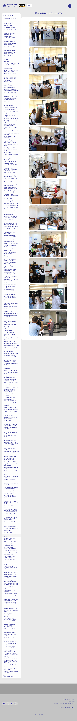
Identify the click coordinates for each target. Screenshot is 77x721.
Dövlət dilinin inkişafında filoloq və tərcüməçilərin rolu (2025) (11, 188)
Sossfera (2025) (8, 25)
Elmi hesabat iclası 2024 (9, 241)
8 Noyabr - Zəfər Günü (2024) (11, 219)
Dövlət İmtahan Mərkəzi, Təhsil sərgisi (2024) (11, 30)
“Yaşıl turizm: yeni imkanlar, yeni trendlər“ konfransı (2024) (11, 64)
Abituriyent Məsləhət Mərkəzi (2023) (10, 535)
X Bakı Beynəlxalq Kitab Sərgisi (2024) (11, 208)
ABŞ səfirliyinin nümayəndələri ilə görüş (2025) (11, 464)
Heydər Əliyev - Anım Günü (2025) (10, 436)
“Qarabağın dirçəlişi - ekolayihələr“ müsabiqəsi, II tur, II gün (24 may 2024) (11, 169)
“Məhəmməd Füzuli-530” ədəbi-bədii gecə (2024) (11, 112)
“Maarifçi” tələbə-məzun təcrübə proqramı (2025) (9, 125)
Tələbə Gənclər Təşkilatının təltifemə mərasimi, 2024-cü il (11, 654)
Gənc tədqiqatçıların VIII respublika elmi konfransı (10, 297)
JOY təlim (6, 59)
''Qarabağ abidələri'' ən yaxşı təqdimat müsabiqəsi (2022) (10, 587)
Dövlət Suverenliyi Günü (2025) (11, 243)
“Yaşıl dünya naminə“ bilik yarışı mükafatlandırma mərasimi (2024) (11, 149)
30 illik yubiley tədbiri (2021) (10, 96)
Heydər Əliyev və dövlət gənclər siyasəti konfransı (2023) (11, 600)
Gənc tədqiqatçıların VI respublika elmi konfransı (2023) (10, 496)
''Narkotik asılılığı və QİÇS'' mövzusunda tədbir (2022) (10, 580)
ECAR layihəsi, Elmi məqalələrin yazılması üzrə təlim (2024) (11, 155)
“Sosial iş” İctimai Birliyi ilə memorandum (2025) (10, 253)
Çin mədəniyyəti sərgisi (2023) (11, 528)
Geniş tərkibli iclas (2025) (10, 385)
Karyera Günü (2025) (8, 105)
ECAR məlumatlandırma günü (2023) (10, 563)
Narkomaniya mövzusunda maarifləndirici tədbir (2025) (10, 78)
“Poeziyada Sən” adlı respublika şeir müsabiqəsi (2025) (11, 452)
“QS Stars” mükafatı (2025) (10, 411)
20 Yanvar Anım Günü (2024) (10, 541)
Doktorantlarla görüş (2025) (10, 347)
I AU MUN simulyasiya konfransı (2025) (11, 364)
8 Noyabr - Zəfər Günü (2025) (11, 382)
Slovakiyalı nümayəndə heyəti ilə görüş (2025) (11, 327)
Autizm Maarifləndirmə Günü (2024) (10, 665)
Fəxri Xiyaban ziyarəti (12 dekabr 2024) (9, 233)
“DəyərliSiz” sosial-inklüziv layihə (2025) (10, 428)
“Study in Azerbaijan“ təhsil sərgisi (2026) (10, 480)
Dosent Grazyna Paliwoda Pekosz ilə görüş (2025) (10, 44)
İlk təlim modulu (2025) (9, 341)
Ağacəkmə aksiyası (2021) (10, 526)
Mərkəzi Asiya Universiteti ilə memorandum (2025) (10, 418)
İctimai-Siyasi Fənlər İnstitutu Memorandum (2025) (11, 71)
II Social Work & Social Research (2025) (9, 81)
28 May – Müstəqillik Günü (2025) (10, 56)
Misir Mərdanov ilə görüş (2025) (11, 387)
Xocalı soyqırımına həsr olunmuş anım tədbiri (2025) (10, 283)
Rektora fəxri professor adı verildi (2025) (10, 316)
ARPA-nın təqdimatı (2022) (10, 574)
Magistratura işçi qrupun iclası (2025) (11, 266)
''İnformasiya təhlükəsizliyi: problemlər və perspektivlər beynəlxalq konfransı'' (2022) (10, 510)
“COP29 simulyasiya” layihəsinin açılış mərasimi (10, 650)
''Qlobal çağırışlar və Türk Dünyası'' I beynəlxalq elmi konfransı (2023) (10, 492)
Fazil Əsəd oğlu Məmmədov (10, 550)
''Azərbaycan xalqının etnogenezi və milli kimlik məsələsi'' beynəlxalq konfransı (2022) (11, 501)
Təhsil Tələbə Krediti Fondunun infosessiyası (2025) (11, 414)
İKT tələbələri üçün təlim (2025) (11, 313)
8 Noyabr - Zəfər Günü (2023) (11, 608)
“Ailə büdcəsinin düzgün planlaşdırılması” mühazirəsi (10, 647)
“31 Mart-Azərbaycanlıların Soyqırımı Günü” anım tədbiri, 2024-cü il (10, 661)
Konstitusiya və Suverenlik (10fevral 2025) (10, 263)
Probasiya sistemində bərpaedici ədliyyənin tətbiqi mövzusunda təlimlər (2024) (10, 223)
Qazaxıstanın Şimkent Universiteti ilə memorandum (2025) (10, 432)
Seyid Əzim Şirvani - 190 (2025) (11, 370)
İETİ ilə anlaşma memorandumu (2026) (11, 468)
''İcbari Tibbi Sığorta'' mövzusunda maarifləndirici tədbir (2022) (10, 568)
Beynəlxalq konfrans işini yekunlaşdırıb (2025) (9, 53)
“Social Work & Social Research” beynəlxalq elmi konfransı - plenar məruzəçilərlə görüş (10, 624)
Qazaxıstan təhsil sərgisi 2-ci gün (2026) (11, 483)
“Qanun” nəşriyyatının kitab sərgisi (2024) (10, 158)
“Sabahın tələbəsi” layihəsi (10, 606)
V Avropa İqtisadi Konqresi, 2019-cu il (10, 506)
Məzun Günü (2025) (8, 330)
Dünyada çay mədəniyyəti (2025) (10, 74)
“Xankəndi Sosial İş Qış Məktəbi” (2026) (9, 34)
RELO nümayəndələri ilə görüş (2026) (11, 473)
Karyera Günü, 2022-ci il (9, 521)
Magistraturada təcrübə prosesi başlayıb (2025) (9, 273)
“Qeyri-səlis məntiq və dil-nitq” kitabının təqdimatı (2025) (11, 293)
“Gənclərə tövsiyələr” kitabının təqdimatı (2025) (11, 310)
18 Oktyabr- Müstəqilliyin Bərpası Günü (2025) (9, 350)
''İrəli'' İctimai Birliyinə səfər (10, 593)
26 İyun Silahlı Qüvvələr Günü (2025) (10, 179)
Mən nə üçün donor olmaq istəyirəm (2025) (10, 84)
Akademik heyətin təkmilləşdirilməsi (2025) (9, 37)
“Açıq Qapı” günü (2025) (9, 87)
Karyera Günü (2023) (8, 524)
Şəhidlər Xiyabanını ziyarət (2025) (10, 246)
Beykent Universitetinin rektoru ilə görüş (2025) (11, 121)
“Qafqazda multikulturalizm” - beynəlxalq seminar (11, 544)
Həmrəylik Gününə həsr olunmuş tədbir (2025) (9, 459)
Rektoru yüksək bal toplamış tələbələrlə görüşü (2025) (10, 380)
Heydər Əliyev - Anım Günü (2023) (10, 635)
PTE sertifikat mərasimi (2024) (11, 205)
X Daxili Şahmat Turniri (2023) (10, 641)
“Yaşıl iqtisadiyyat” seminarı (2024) (10, 644)
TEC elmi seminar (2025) (9, 397)
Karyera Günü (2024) (8, 181)
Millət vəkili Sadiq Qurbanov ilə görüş (11, 611)
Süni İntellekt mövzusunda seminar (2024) (10, 137)
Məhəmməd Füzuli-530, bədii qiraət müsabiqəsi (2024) (10, 175)
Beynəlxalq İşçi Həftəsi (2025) (11, 353)
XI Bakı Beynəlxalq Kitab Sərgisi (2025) (11, 338)
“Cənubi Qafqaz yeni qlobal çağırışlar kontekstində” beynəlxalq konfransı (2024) (10, 141)
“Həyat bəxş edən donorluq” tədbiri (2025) (10, 367)
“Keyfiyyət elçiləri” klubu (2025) (11, 409)
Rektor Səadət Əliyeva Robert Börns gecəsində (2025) (11, 270)
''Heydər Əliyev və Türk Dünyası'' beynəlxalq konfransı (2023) (11, 488)
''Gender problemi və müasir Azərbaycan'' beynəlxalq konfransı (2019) (10, 518)
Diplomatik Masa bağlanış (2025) (10, 102)
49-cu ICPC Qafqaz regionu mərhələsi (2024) (10, 229)
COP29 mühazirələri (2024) (10, 172)
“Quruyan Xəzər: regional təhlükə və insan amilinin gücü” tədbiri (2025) (11, 404)
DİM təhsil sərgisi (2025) (9, 201)
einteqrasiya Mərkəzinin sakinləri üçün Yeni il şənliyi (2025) (10, 448)
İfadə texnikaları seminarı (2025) (10, 300)
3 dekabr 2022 (7, 61)
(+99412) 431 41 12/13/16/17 (69, 699)
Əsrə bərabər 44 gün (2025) (10, 343)
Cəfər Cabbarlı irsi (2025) (9, 109)
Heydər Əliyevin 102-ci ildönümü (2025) (11, 93)
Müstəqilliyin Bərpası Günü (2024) (10, 116)
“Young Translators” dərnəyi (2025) (10, 128)
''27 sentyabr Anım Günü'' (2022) (10, 560)
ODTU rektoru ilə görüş (9, 27)
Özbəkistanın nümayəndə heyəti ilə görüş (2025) (10, 99)
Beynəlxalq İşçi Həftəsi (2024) (11, 131)
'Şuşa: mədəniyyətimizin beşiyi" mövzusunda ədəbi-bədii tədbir (11, 584)
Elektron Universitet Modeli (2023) (10, 322)
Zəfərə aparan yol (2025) (9, 332)
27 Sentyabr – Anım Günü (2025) (10, 335)
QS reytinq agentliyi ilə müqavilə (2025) (9, 256)
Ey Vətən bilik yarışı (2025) (10, 50)
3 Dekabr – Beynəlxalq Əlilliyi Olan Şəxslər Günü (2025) (10, 425)
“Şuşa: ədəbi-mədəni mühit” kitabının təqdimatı (10, 553)
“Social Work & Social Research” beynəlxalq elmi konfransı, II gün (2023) (10, 619)
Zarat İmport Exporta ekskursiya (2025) (9, 67)
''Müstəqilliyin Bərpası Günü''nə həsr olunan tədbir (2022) (11, 571)
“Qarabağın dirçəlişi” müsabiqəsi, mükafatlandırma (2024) (11, 195)
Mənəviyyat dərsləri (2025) (10, 324)
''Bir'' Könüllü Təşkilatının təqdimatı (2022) (9, 557)
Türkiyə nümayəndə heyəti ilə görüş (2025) (10, 277)
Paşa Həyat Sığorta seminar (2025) (10, 421)
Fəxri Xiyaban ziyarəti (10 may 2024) (10, 145)
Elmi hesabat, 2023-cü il (9, 632)
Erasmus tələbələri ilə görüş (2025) (10, 287)
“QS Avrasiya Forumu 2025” (10, 407)
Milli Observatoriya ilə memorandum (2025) (9, 290)
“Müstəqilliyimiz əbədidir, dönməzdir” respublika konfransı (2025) (9, 390)
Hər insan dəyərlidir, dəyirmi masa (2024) (10, 577)
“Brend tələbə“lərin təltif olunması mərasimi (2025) (10, 356)
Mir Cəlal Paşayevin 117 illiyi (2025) (10, 47)
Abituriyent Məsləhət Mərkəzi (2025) (10, 19)
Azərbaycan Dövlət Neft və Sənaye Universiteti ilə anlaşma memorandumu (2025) (11, 443)
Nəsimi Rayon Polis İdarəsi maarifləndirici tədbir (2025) (10, 455)
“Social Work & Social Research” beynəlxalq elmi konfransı (10, 615)
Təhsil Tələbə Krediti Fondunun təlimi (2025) (11, 394)
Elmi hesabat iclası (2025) (10, 461)
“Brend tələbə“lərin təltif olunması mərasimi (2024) (10, 191)
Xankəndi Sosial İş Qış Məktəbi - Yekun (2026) (11, 477)
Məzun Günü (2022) (8, 530)
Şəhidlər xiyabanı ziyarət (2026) (11, 470)
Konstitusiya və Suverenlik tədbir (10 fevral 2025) (10, 260)
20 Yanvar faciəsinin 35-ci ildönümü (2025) (10, 249)
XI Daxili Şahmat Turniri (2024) (11, 226)
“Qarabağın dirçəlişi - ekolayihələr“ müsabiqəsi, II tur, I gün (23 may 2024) (11, 165)
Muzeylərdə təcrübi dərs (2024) (11, 118)
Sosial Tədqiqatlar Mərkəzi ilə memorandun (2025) (11, 280)
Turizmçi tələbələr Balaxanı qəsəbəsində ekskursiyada (10, 603)
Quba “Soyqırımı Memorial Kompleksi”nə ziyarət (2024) (10, 657)
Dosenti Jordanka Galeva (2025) (11, 345)
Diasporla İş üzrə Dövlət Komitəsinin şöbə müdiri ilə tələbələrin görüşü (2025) (10, 360)
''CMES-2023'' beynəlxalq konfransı (9, 514)
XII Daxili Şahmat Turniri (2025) (11, 211)
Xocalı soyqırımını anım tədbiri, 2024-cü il (11, 672)
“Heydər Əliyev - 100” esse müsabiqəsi (10, 638)
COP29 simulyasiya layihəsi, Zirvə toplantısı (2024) (10, 184)
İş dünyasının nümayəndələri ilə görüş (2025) (11, 304)
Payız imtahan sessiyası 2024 (11, 239)
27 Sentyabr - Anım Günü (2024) (11, 203)
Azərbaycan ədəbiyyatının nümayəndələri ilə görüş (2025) (11, 90)
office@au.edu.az (71, 701)
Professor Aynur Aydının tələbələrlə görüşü (9, 591)
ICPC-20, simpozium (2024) (10, 161)
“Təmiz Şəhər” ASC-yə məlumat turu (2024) (11, 134)
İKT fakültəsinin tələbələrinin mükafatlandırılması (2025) (10, 439)
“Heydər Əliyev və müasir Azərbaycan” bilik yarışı (9, 40)
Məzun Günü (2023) (8, 532)
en (73, 6)
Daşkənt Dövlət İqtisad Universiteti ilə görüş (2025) (10, 400)
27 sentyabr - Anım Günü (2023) (11, 107)
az (69, 6)
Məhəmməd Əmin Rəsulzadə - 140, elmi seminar (11, 629)
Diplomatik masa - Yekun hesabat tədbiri (9, 539)
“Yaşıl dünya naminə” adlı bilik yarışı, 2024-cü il (10, 669)
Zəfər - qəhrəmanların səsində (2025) (11, 373)
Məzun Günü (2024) (8, 152)
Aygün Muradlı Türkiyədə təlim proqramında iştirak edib (11, 596)
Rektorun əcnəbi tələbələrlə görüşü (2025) (10, 307)
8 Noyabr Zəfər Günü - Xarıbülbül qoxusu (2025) (9, 376)
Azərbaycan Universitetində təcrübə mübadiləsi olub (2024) (11, 217)
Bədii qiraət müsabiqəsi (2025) (11, 319)
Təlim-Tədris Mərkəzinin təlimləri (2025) (9, 22)
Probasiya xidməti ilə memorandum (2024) (9, 213)
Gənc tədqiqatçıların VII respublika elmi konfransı (10, 548)
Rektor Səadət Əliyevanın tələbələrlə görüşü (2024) (10, 236)
